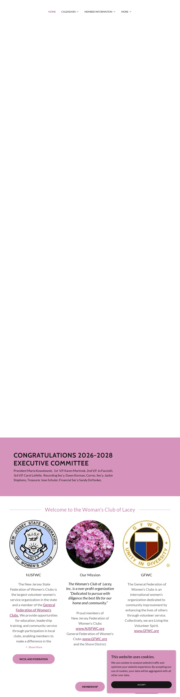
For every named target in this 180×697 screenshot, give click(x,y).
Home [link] (52, 11)
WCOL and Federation (33, 659)
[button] (70, 12)
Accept (141, 684)
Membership (90, 686)
